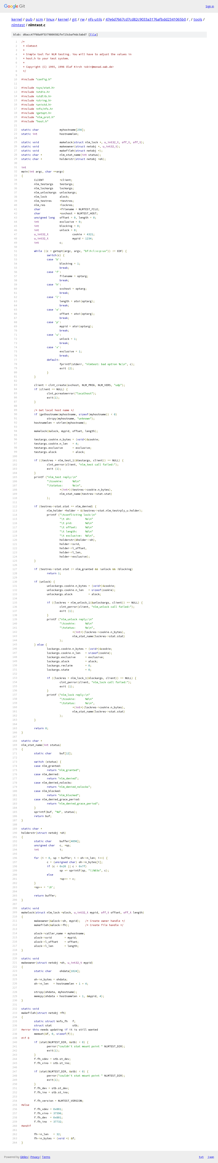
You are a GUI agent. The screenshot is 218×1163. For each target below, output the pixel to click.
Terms (46, 1157)
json (211, 1157)
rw (82, 19)
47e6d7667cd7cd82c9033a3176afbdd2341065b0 (146, 19)
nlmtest (18, 25)
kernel (16, 19)
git (74, 19)
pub (29, 19)
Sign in (210, 6)
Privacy (34, 1157)
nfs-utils (95, 19)
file (93, 34)
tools (197, 19)
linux (50, 19)
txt (201, 1157)
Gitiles (24, 1157)
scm (39, 19)
